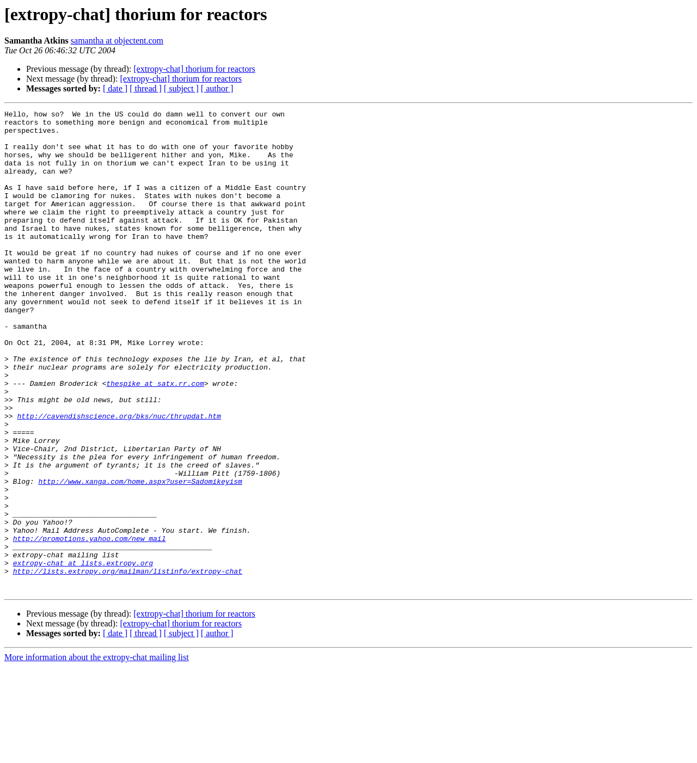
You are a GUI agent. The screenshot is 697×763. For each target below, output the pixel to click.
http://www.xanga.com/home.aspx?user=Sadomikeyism (140, 556)
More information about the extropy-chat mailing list (96, 753)
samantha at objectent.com (117, 40)
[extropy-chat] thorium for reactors (194, 68)
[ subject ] (181, 88)
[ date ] (115, 88)
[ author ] (217, 88)
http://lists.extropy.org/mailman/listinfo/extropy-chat (127, 664)
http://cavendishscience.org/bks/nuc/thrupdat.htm (119, 478)
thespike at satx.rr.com (155, 439)
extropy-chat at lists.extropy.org (83, 654)
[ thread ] (146, 88)
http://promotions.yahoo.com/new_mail (89, 625)
